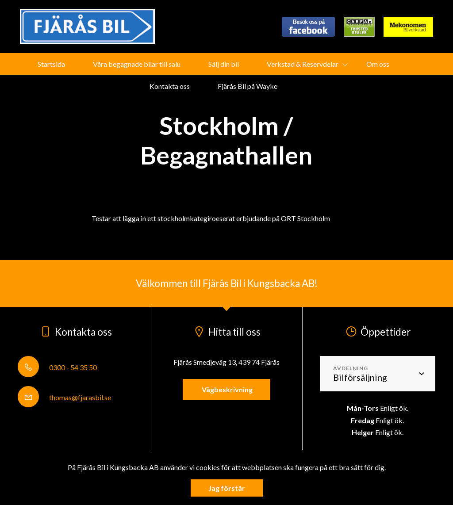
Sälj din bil (223, 64)
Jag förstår (226, 488)
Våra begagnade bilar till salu (136, 64)
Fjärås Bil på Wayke (247, 86)
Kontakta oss (170, 86)
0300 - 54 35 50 (57, 367)
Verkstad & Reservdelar (302, 64)
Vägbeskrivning (226, 389)
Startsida (51, 64)
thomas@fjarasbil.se (64, 397)
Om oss (377, 64)
